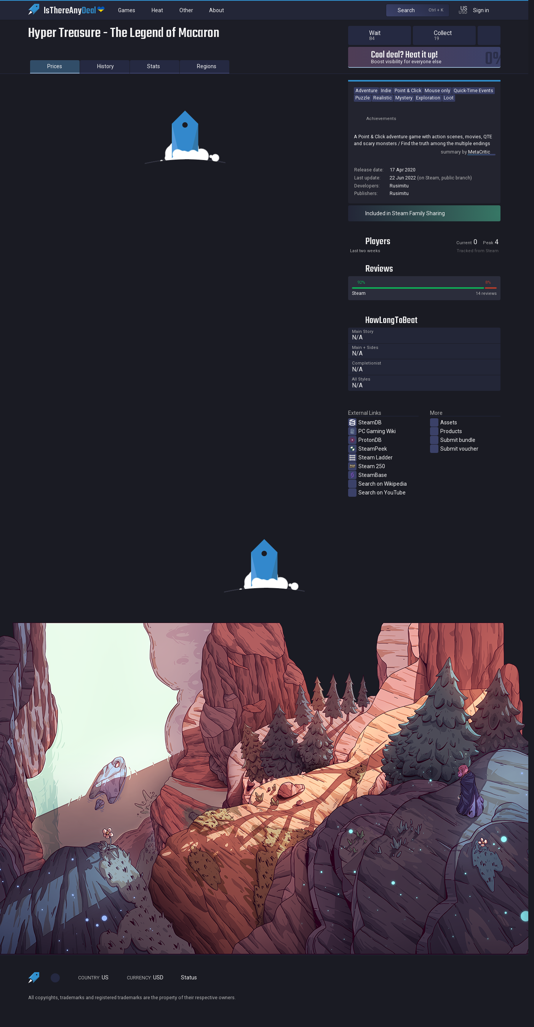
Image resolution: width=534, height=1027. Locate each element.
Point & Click (408, 90)
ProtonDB (365, 440)
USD (141, 977)
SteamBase (367, 475)
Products (446, 431)
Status (186, 977)
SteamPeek (367, 449)
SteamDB (365, 422)
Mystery (403, 98)
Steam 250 (366, 466)
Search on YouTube (377, 492)
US (90, 977)
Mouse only (437, 90)
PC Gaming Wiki (372, 431)
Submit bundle (452, 440)
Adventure (366, 90)
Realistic (382, 98)
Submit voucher (454, 449)
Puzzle (362, 98)
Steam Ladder (370, 457)
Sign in (486, 10)
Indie (386, 90)
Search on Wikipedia (377, 484)
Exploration (428, 98)
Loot (449, 98)
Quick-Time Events (473, 90)
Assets (443, 422)
